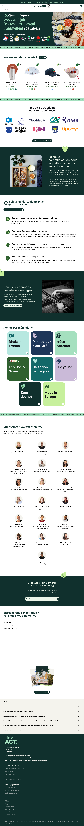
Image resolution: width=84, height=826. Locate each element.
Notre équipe (9, 777)
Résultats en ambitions (12, 790)
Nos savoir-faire (10, 774)
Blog (6, 804)
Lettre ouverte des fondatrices (14, 769)
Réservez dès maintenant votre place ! (55, 2)
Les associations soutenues (13, 779)
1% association (9, 796)
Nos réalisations (10, 788)
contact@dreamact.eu (12, 747)
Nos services (9, 771)
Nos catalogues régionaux (41, 692)
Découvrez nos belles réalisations (41, 140)
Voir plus (42, 57)
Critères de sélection (11, 793)
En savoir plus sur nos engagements (13, 209)
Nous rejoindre (9, 809)
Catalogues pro (10, 806)
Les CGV (7, 812)
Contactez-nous (10, 815)
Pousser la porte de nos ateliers (12, 305)
